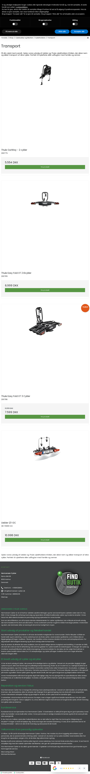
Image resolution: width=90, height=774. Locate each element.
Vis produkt (45, 167)
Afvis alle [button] (62, 31)
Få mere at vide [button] (12, 31)
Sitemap (4, 597)
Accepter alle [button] (79, 31)
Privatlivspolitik (7, 772)
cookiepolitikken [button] (22, 7)
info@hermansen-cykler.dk (14, 591)
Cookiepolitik (20, 772)
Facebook (45, 757)
